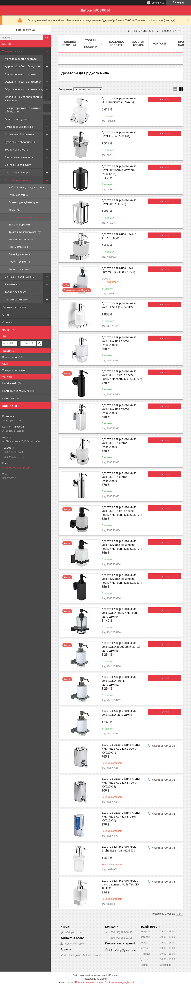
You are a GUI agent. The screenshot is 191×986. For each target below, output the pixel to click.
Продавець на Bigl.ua (95, 978)
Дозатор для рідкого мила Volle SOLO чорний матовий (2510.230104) (120, 612)
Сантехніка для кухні (18, 172)
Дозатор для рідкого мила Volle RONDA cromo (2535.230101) (119, 443)
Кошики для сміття (19, 269)
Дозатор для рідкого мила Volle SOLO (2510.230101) (119, 712)
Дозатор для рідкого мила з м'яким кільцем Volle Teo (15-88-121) (121, 884)
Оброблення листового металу (24, 89)
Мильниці (14, 209)
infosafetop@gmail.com (16, 467)
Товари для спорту (16, 149)
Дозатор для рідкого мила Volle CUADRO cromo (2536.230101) (119, 341)
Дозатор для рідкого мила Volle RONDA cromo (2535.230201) (119, 477)
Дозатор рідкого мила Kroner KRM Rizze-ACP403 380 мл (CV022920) (121, 816)
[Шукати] (47, 37)
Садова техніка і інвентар (21, 74)
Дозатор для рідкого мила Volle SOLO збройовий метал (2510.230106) (121, 646)
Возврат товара (138, 43)
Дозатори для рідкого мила (25, 217)
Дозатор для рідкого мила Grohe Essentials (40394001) (120, 848)
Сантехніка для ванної (19, 157)
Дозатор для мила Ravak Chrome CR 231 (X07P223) (118, 270)
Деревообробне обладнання (23, 66)
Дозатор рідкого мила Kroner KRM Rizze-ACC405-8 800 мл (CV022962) (121, 782)
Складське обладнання (19, 134)
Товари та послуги (90, 43)
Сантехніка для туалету (19, 276)
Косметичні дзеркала (21, 239)
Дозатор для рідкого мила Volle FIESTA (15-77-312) (119, 305)
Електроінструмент (17, 119)
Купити (164, 99)
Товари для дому (15, 292)
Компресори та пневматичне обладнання (23, 109)
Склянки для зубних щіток (24, 202)
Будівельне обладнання (20, 142)
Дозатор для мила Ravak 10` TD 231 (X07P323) (120, 236)
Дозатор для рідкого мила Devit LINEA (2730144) (119, 134)
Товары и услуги (12, 51)
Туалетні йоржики (19, 224)
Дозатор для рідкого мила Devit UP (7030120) (119, 202)
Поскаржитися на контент (89, 982)
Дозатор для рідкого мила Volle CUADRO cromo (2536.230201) (119, 409)
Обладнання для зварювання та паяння (23, 98)
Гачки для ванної (18, 195)
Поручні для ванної (20, 261)
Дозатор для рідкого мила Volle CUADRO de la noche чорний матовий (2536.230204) (122, 578)
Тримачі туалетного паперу (25, 232)
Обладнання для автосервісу (23, 81)
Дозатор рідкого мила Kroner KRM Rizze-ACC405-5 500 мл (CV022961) (121, 748)
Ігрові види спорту (16, 299)
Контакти (160, 43)
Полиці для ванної (19, 254)
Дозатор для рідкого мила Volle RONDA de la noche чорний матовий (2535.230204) (122, 375)
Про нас (181, 43)
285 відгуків (158, 2)
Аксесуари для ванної (18, 180)
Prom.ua (113, 975)
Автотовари (12, 284)
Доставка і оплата (116, 43)
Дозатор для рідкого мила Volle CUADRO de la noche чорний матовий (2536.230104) (122, 544)
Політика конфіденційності (119, 982)
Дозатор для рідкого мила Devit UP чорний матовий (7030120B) (119, 170)
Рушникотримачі (18, 247)
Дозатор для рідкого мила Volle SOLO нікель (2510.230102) (119, 680)
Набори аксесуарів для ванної (26, 187)
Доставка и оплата (14, 307)
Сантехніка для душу (18, 165)
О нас (5, 314)
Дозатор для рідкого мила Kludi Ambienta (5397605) (119, 100)
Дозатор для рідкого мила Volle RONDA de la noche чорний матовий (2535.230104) (122, 511)
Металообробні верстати (21, 59)
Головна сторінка (69, 43)
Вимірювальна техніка (19, 126)
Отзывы (7, 322)
